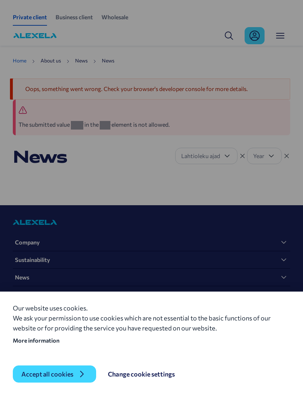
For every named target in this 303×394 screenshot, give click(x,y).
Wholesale (114, 17)
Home (19, 60)
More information (36, 340)
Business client (74, 17)
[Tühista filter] (242, 156)
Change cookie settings (141, 374)
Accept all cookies (47, 374)
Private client (30, 17)
